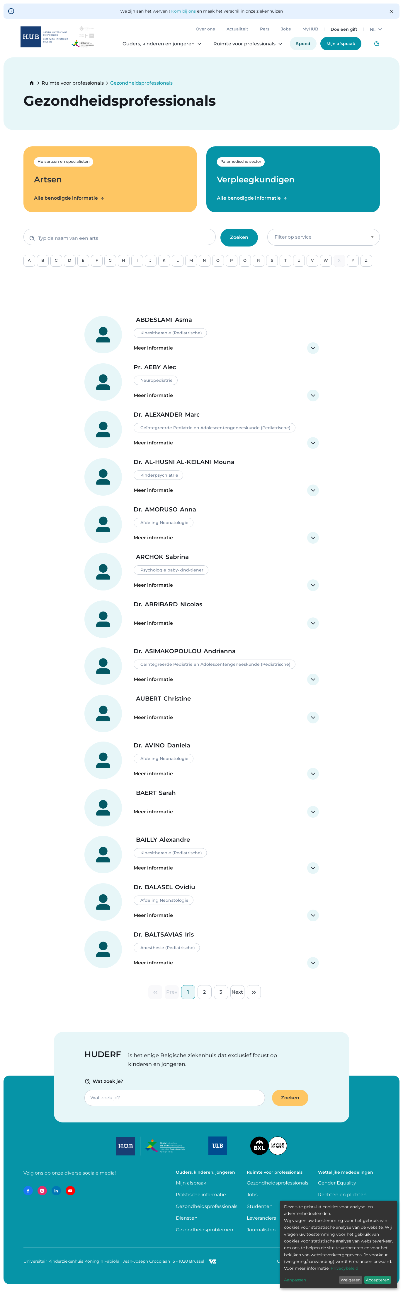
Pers (262, 32)
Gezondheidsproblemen (204, 1236)
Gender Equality (337, 1189)
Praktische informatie (201, 1201)
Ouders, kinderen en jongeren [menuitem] (156, 46)
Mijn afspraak (338, 46)
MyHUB (308, 32)
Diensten (187, 1225)
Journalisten (261, 1236)
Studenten (260, 1213)
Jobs (283, 32)
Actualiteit (235, 32)
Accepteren (377, 1280)
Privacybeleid (344, 1268)
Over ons (202, 32)
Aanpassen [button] (295, 1280)
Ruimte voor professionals (73, 83)
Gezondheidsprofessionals (206, 1213)
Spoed (300, 46)
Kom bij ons (183, 11)
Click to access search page (374, 47)
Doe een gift (341, 32)
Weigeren (351, 1280)
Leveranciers (261, 1225)
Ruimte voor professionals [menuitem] (242, 46)
